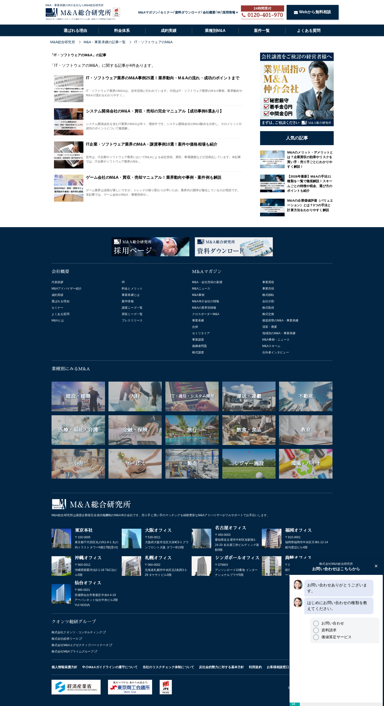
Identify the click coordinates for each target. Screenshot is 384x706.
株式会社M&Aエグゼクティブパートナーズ (80, 645)
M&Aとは (58, 320)
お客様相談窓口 (278, 667)
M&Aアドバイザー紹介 (67, 288)
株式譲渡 (198, 352)
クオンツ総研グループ (74, 622)
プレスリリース (132, 320)
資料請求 (324, 630)
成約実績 (168, 30)
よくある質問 (308, 30)
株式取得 (268, 307)
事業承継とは (131, 295)
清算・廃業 (269, 327)
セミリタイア (201, 333)
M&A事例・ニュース (276, 339)
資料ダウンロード (188, 12)
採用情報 (228, 12)
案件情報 (127, 301)
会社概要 (209, 12)
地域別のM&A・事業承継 (278, 333)
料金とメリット (132, 288)
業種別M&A (215, 30)
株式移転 (268, 295)
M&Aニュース (201, 288)
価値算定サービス (332, 637)
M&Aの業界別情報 (204, 307)
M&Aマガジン (148, 12)
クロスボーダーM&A (205, 314)
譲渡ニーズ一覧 (132, 307)
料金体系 (122, 30)
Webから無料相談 (312, 12)
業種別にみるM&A (71, 369)
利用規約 (255, 667)
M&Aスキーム (271, 346)
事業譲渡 (198, 339)
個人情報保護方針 (64, 667)
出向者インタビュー (275, 352)
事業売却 (268, 288)
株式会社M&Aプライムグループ (73, 651)
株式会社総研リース (65, 638)
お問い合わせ (328, 623)
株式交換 (268, 314)
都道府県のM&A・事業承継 (280, 320)
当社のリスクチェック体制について (168, 667)
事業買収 (268, 282)
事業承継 (198, 320)
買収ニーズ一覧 (132, 314)
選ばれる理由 (75, 30)
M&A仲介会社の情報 (205, 301)
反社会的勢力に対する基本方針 (221, 667)
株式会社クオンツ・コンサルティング (77, 632)
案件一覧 (262, 30)
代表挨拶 (57, 282)
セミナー (166, 12)
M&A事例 (198, 295)
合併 (195, 327)
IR (219, 12)
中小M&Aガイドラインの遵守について (110, 667)
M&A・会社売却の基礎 (207, 282)
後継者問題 (199, 346)
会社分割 (268, 301)
